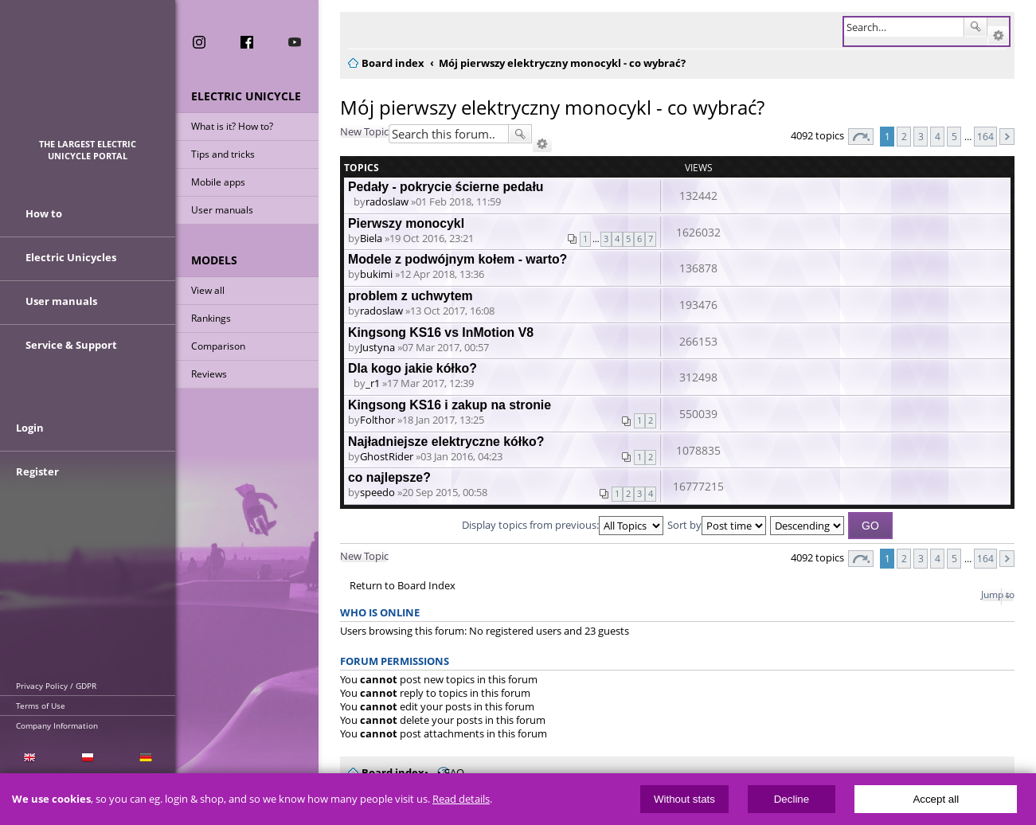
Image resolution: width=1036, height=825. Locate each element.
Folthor (377, 419)
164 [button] (985, 136)
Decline (791, 799)
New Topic (364, 131)
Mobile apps (218, 182)
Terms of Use (40, 705)
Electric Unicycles (70, 257)
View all (208, 290)
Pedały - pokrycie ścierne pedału (445, 187)
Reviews (209, 374)
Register (37, 471)
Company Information (57, 725)
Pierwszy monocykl (406, 223)
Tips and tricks (223, 154)
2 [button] (904, 136)
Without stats (684, 799)
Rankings (211, 318)
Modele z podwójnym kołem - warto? (457, 259)
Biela (371, 238)
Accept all (936, 799)
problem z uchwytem (410, 296)
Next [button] (1006, 136)
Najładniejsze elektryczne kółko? (446, 441)
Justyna (377, 347)
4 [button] (937, 136)
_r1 (373, 383)
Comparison (218, 346)
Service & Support (71, 345)
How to (43, 213)
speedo (377, 492)
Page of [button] (861, 136)
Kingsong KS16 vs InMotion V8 (441, 332)
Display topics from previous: (562, 525)
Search (975, 27)
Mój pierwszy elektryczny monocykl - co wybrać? (552, 107)
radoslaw (387, 201)
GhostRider (386, 456)
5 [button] (954, 136)
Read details (461, 799)
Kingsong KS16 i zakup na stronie (449, 405)
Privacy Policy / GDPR (56, 685)
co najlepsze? (389, 477)
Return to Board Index (402, 585)
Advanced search (998, 35)
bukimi (376, 274)
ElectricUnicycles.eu (88, 77)
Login (30, 427)
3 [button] (921, 136)
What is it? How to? (232, 126)
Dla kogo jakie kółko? (412, 368)
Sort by (716, 525)
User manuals (222, 210)
